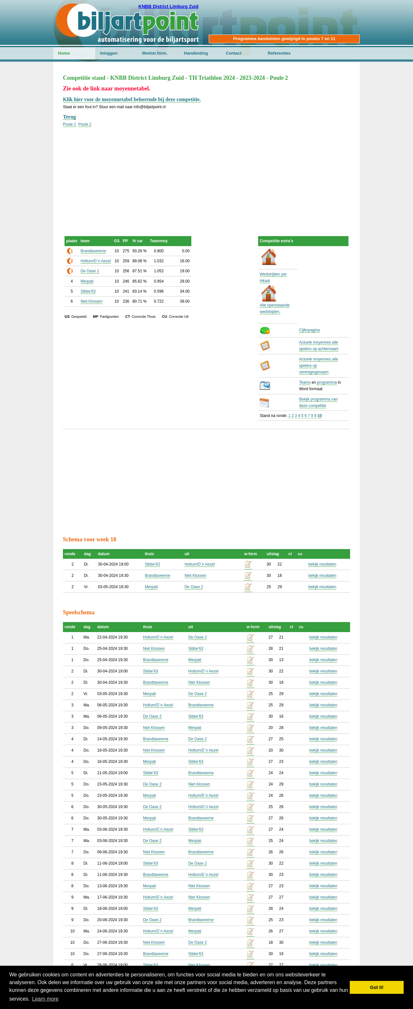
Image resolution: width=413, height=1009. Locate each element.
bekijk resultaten (322, 564)
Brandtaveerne (93, 251)
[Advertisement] (206, 173)
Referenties (279, 53)
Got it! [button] (377, 987)
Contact (233, 53)
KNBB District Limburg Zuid (168, 6)
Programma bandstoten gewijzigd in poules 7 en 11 (284, 38)
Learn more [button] (45, 999)
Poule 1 (69, 124)
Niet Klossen (91, 301)
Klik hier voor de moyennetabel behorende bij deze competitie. (132, 99)
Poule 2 (84, 124)
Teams (304, 382)
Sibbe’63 (88, 291)
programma (327, 382)
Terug (69, 117)
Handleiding (196, 53)
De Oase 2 (90, 271)
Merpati (87, 281)
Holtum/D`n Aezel (96, 261)
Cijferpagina (309, 330)
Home (64, 53)
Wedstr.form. (154, 53)
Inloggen (108, 53)
